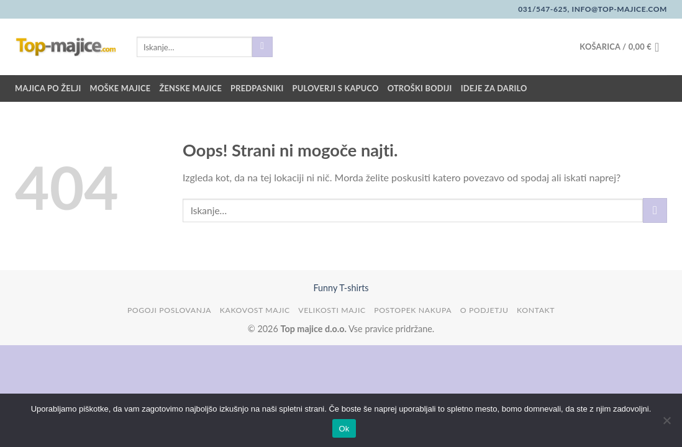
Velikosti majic (331, 310)
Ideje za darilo (494, 88)
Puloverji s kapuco (336, 88)
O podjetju (484, 310)
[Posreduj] (262, 47)
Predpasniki (256, 88)
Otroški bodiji (420, 88)
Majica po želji (48, 88)
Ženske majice (190, 88)
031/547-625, (544, 9)
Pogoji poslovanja (169, 310)
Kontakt (536, 310)
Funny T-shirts (340, 287)
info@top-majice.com (618, 9)
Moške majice (120, 88)
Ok (344, 428)
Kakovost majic (255, 310)
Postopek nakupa (413, 310)
